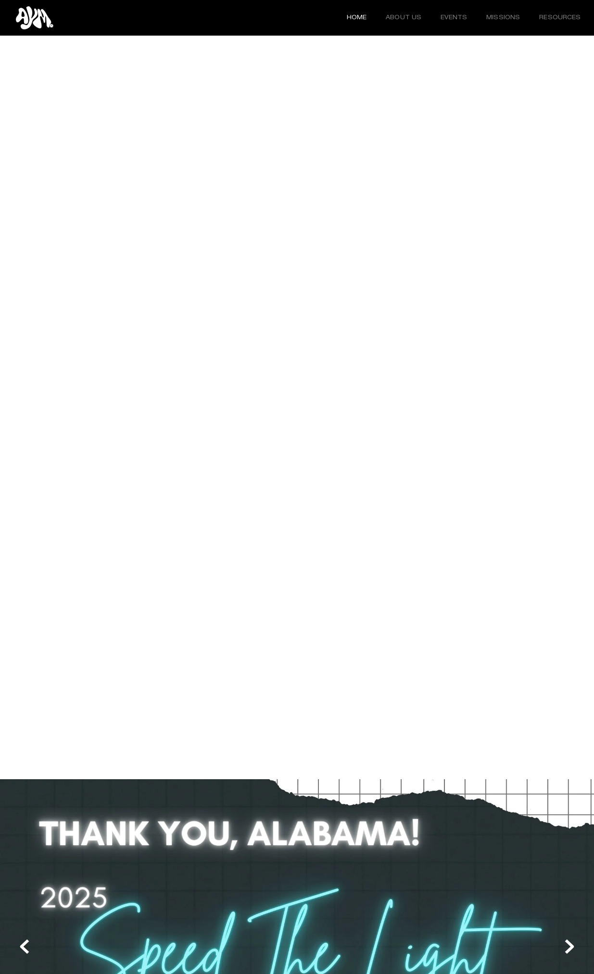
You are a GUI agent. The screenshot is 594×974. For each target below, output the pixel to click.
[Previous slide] (24, 946)
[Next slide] (569, 946)
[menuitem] (357, 17)
